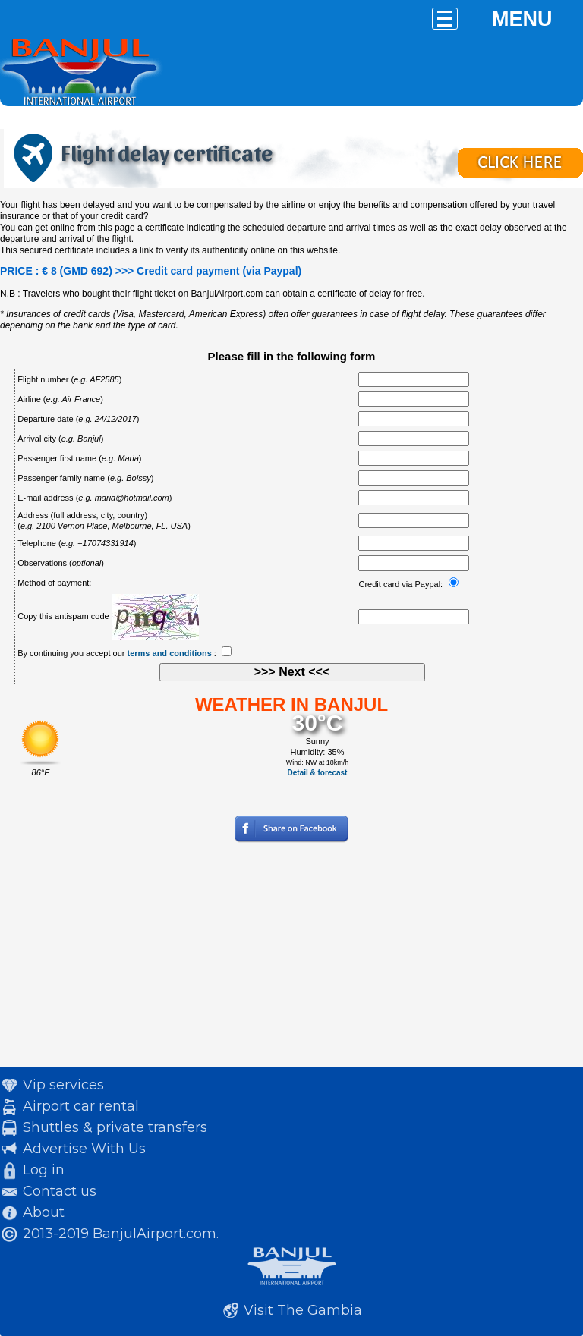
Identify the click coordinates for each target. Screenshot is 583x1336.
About (44, 1212)
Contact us (59, 1191)
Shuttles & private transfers (115, 1127)
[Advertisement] (291, 960)
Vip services (63, 1085)
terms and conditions (170, 653)
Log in (44, 1170)
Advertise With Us (84, 1148)
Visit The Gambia (303, 1310)
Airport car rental (81, 1106)
